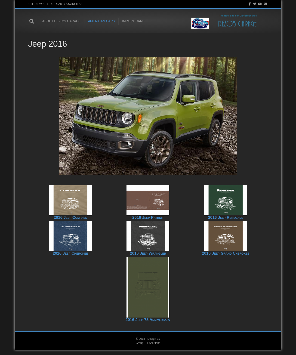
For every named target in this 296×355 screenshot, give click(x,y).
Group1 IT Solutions (148, 348)
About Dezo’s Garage (60, 21)
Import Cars (132, 21)
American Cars (100, 21)
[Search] (32, 21)
